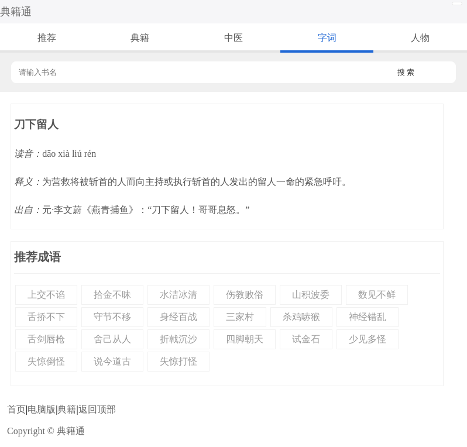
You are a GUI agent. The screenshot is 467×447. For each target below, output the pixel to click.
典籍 (140, 38)
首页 (16, 409)
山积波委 (310, 295)
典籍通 (16, 12)
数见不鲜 (377, 295)
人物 (420, 38)
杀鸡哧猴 (301, 317)
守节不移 (112, 317)
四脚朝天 (244, 339)
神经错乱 (367, 317)
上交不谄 (46, 295)
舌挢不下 (46, 317)
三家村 (240, 317)
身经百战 (178, 317)
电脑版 (42, 409)
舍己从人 (112, 339)
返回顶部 (97, 409)
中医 (233, 38)
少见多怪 (367, 339)
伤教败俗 (244, 295)
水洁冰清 (178, 295)
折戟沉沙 (178, 339)
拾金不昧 (112, 295)
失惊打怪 (178, 361)
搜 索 (406, 72)
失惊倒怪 (46, 361)
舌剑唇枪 (46, 339)
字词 (327, 38)
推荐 (46, 38)
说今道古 (112, 361)
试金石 (306, 339)
